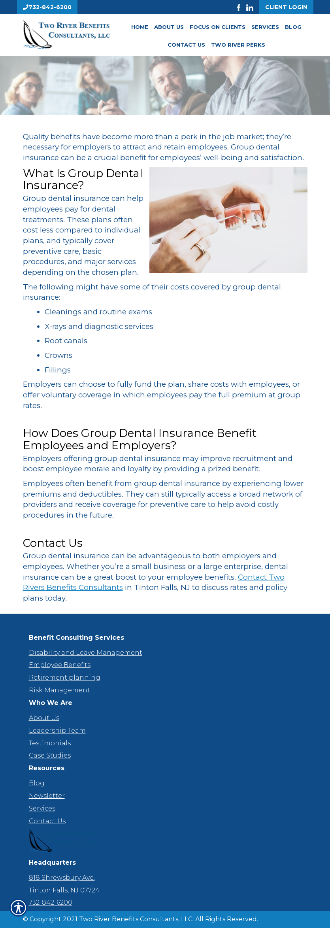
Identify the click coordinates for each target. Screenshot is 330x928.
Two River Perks (238, 45)
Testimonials (50, 743)
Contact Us (186, 45)
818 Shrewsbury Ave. (62, 877)
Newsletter (47, 795)
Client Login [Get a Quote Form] (286, 7)
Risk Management (59, 690)
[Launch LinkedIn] (252, 7)
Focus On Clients (217, 27)
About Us (169, 27)
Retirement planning (64, 677)
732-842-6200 (50, 902)
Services (265, 27)
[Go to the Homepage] (66, 34)
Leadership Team (57, 730)
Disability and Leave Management (85, 652)
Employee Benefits (60, 665)
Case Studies (50, 755)
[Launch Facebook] (241, 7)
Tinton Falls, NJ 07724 (64, 890)
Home (139, 27)
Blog (293, 27)
